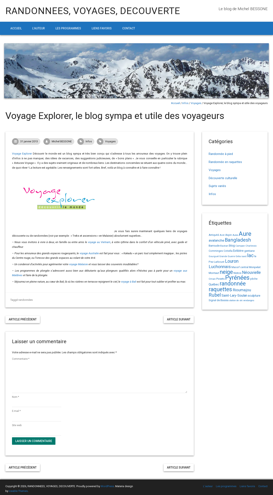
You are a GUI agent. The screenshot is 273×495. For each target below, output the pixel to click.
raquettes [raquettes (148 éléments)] (220, 289)
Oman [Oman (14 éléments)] (212, 278)
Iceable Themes (18, 491)
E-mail (16, 411)
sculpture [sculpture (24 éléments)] (254, 295)
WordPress (107, 486)
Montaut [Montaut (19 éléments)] (214, 272)
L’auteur (38, 28)
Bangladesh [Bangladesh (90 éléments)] (238, 240)
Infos (185, 103)
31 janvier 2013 (26, 141)
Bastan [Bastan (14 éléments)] (224, 245)
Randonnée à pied (221, 154)
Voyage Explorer (22, 153)
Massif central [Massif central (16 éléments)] (239, 267)
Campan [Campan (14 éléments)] (240, 245)
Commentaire (20, 358)
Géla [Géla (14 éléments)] (238, 256)
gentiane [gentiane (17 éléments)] (249, 250)
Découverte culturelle (223, 178)
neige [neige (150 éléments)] (226, 272)
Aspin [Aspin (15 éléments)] (228, 235)
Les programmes (68, 28)
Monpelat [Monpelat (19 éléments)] (255, 267)
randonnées (25, 299)
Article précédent (23, 319)
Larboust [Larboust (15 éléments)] (219, 261)
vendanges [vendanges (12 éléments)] (248, 300)
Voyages (196, 103)
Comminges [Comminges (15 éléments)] (216, 250)
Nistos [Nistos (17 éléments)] (237, 272)
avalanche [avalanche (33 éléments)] (216, 240)
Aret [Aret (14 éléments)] (222, 235)
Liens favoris (102, 28)
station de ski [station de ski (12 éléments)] (236, 300)
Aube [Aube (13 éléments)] (235, 235)
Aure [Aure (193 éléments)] (245, 233)
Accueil (16, 28)
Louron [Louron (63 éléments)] (231, 261)
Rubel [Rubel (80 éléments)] (215, 295)
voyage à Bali (128, 281)
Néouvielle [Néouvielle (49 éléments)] (251, 272)
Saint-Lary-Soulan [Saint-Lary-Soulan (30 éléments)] (234, 295)
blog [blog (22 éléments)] (232, 245)
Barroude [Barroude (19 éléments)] (214, 245)
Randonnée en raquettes (225, 162)
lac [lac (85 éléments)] (250, 255)
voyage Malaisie (78, 264)
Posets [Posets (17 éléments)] (220, 278)
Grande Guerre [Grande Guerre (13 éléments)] (227, 256)
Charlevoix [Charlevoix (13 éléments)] (251, 246)
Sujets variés (217, 186)
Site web (17, 425)
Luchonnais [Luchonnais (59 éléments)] (220, 266)
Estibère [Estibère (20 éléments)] (238, 250)
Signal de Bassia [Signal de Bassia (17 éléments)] (219, 300)
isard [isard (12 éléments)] (244, 256)
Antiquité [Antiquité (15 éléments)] (214, 235)
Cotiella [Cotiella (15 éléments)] (228, 250)
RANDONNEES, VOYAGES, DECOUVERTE (92, 10)
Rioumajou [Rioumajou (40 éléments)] (242, 290)
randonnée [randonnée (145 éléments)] (233, 283)
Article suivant (178, 319)
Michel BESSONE (59, 141)
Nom (15, 397)
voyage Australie (89, 253)
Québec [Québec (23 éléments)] (214, 284)
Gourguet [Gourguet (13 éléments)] (214, 256)
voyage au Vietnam (99, 242)
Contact (128, 28)
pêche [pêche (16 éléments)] (253, 278)
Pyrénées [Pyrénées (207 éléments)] (237, 277)
